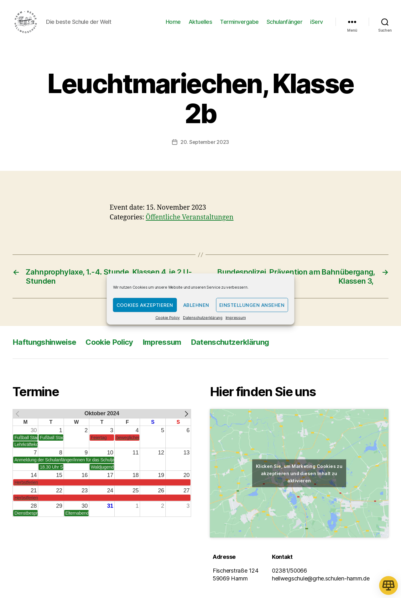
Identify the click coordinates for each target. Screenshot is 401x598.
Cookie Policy (167, 317)
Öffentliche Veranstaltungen (189, 219)
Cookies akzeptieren (145, 305)
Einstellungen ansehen (252, 305)
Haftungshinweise (44, 344)
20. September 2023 (204, 144)
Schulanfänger (285, 22)
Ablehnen (196, 305)
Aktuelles (200, 22)
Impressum (236, 317)
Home (173, 22)
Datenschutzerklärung (202, 317)
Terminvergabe (239, 22)
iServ (316, 22)
